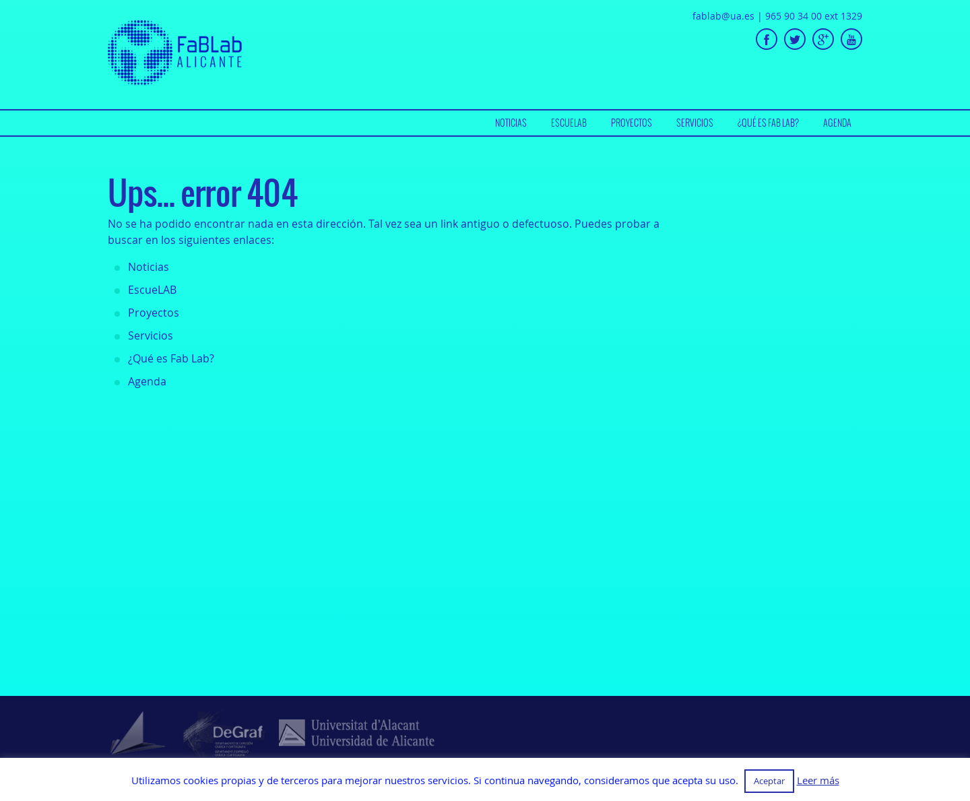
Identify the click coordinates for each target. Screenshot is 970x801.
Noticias (511, 122)
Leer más (818, 780)
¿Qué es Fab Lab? (768, 122)
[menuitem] (511, 122)
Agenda (837, 122)
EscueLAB (569, 122)
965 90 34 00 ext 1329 (813, 15)
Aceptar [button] (769, 781)
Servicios (694, 122)
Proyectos (631, 122)
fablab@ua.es (723, 15)
